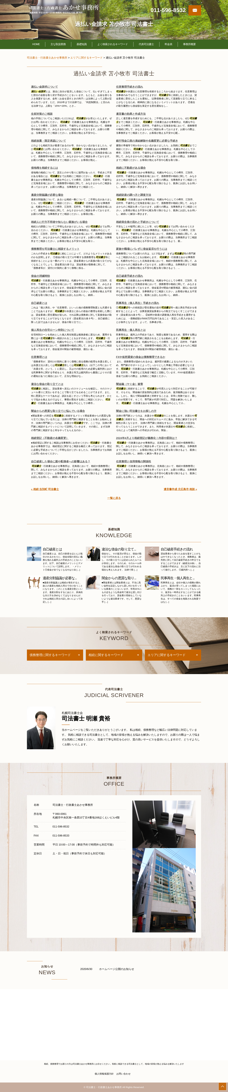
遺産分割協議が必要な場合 (47, 194)
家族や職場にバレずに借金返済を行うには (141, 248)
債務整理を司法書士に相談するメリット (55, 248)
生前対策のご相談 (42, 113)
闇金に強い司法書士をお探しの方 (136, 411)
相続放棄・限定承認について (48, 140)
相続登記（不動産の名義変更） (50, 438)
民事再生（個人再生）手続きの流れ (137, 303)
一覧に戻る (114, 498)
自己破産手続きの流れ (129, 276)
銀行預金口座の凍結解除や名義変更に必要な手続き (147, 140)
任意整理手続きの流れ (129, 86)
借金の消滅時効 (40, 276)
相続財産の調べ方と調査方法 (133, 194)
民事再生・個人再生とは (131, 329)
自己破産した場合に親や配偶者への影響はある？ (60, 461)
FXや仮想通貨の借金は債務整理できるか (140, 357)
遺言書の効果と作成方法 (131, 113)
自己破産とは (39, 303)
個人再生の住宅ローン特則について (52, 329)
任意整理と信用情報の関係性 (133, 461)
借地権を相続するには (44, 167)
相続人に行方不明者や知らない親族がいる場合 (59, 222)
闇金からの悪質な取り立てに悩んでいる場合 (58, 411)
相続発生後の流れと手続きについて (137, 222)
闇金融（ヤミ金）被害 (129, 384)
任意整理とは (39, 357)
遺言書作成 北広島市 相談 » (180, 489)
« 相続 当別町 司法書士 (45, 489)
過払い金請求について (44, 86)
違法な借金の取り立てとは (47, 384)
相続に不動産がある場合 (131, 167)
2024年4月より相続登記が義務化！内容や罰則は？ (146, 438)
